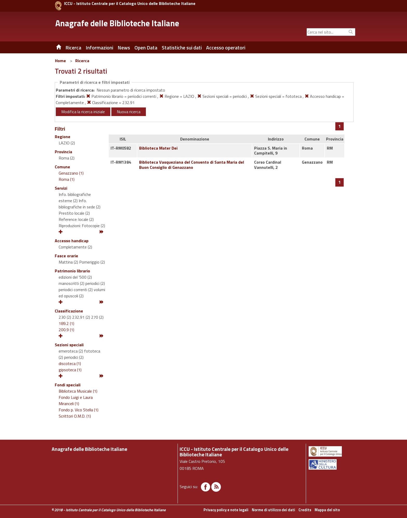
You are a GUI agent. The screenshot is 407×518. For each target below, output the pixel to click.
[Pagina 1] (339, 126)
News (124, 48)
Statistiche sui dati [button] (182, 48)
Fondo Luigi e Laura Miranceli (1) (76, 400)
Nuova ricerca (128, 111)
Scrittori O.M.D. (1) (75, 416)
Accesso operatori (225, 48)
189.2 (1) (66, 323)
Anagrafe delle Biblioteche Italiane (117, 23)
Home (60, 60)
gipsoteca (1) (70, 370)
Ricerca (82, 60)
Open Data (145, 48)
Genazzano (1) (71, 173)
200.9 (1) (66, 330)
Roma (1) (66, 179)
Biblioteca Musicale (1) (78, 391)
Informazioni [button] (99, 48)
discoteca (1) (70, 363)
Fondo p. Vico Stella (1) (78, 410)
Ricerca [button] (73, 48)
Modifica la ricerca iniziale (83, 111)
